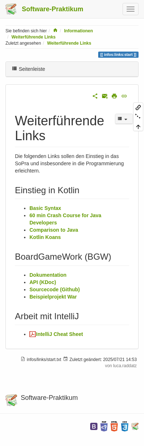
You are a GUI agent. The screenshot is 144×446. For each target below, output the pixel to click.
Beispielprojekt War (53, 297)
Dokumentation (48, 275)
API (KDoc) (42, 282)
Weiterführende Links (34, 37)
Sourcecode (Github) (54, 289)
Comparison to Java (53, 230)
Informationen (78, 30)
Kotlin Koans (45, 237)
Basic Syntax (45, 208)
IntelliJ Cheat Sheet (59, 334)
